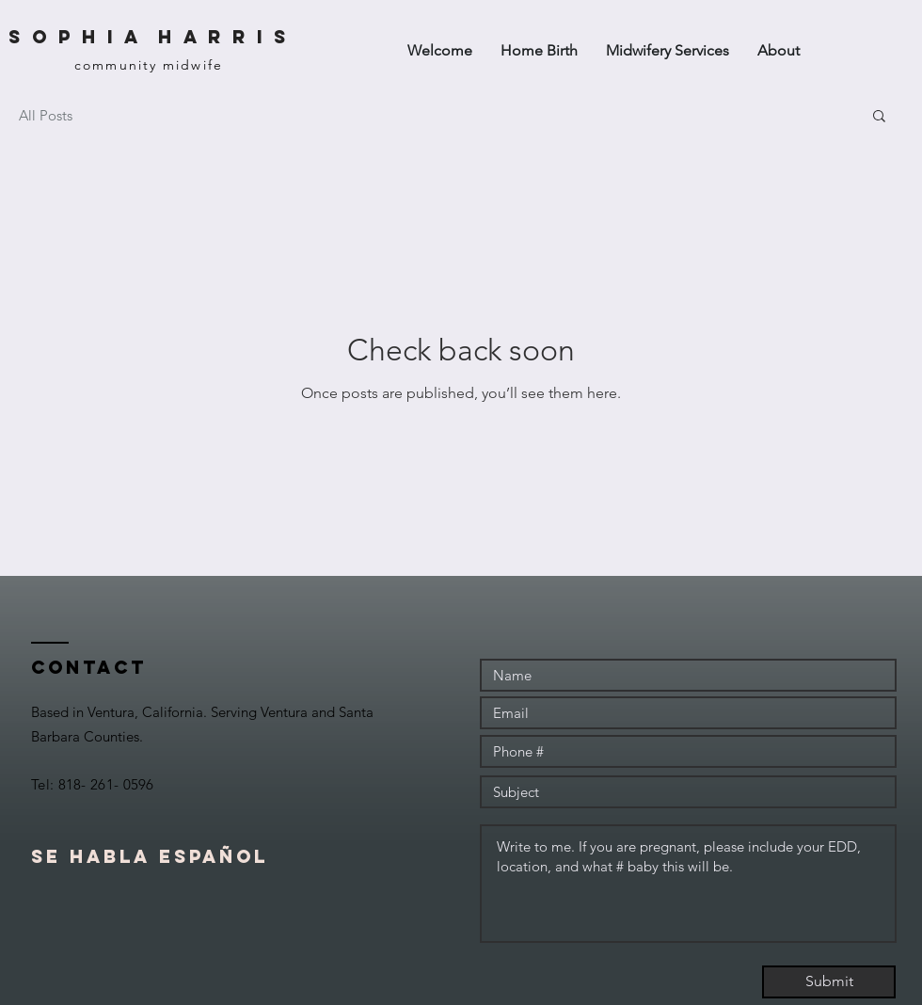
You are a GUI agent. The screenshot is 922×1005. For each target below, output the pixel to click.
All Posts (45, 115)
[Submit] (829, 981)
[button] (879, 117)
